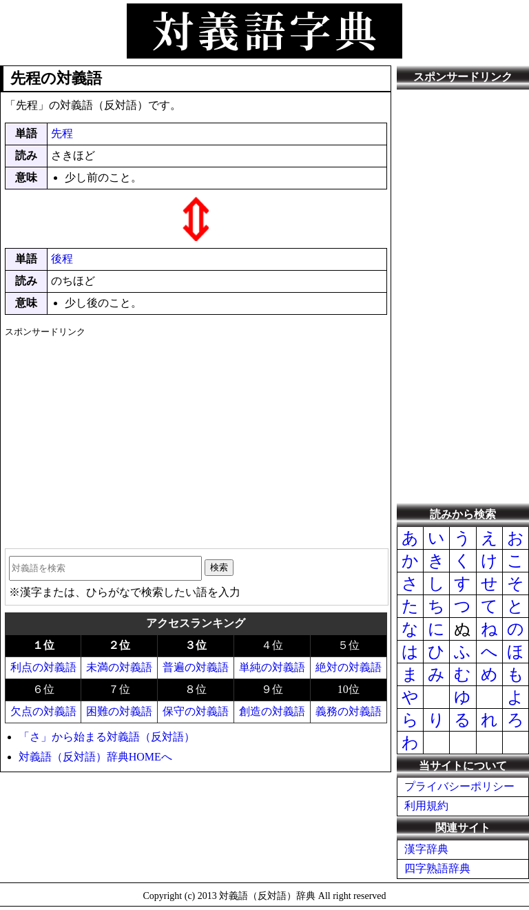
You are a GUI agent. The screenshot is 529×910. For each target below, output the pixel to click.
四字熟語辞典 (437, 868)
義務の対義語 (348, 711)
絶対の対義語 (348, 667)
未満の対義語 (119, 667)
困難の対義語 (119, 711)
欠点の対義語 (43, 711)
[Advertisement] (196, 438)
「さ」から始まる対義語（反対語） (107, 737)
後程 (62, 259)
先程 (62, 133)
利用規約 (426, 805)
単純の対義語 (272, 667)
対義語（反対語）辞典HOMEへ (95, 757)
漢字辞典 (426, 849)
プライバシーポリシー (459, 786)
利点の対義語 (43, 667)
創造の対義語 (272, 711)
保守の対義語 (196, 711)
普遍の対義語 (196, 667)
